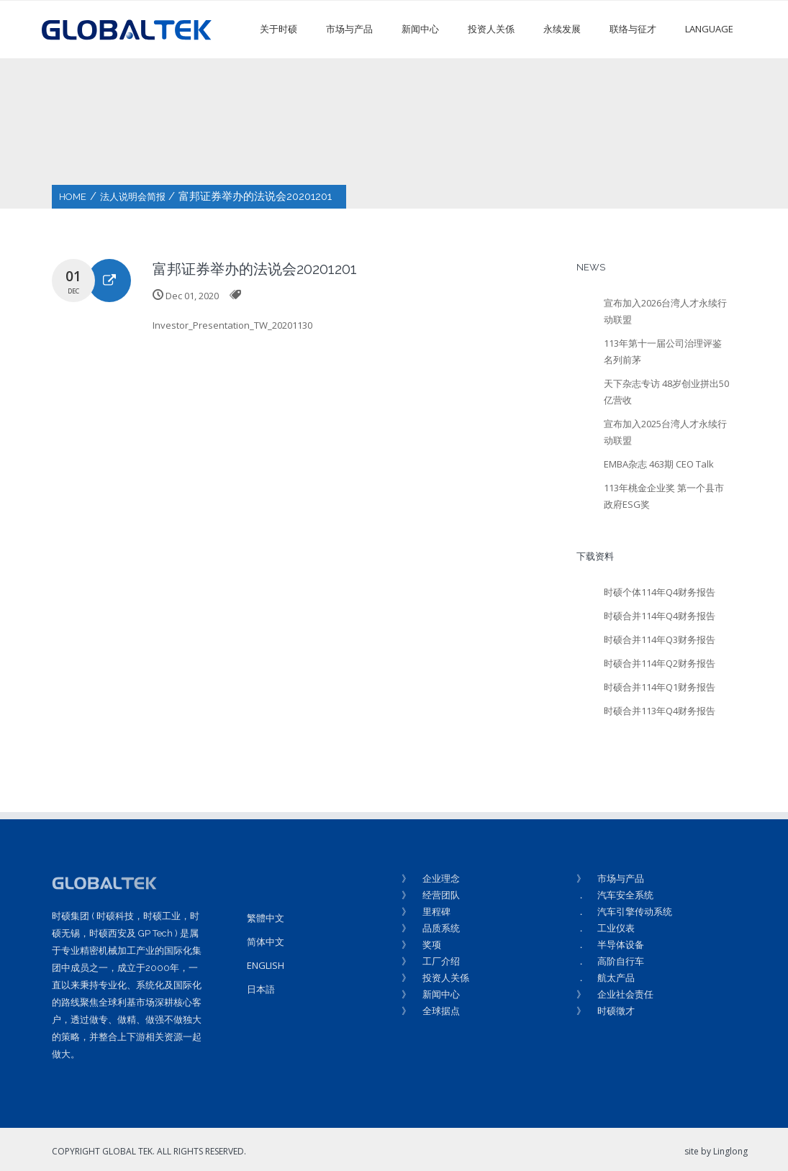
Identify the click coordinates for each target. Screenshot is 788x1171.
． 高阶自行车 (610, 960)
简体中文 (265, 941)
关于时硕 (278, 28)
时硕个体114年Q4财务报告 (659, 592)
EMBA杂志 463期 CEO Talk (659, 463)
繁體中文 (265, 917)
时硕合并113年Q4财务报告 (659, 710)
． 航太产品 (605, 977)
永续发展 (562, 28)
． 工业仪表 (605, 927)
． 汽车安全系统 (614, 894)
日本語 (261, 989)
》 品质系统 (431, 927)
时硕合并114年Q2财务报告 (659, 663)
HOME (72, 196)
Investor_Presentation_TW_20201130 (232, 325)
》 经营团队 (431, 894)
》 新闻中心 (431, 994)
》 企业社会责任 (614, 994)
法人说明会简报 (133, 196)
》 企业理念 (431, 878)
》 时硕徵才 (605, 1010)
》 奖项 (421, 944)
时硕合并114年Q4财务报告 (659, 615)
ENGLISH (265, 965)
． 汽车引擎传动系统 (624, 911)
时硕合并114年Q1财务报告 (659, 686)
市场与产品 (349, 28)
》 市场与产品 (610, 878)
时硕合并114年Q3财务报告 (659, 639)
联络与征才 (633, 28)
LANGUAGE (709, 28)
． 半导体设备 (610, 944)
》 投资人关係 (435, 977)
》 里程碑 (426, 911)
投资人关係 (491, 28)
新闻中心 (420, 28)
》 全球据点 (431, 1010)
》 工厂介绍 (431, 960)
